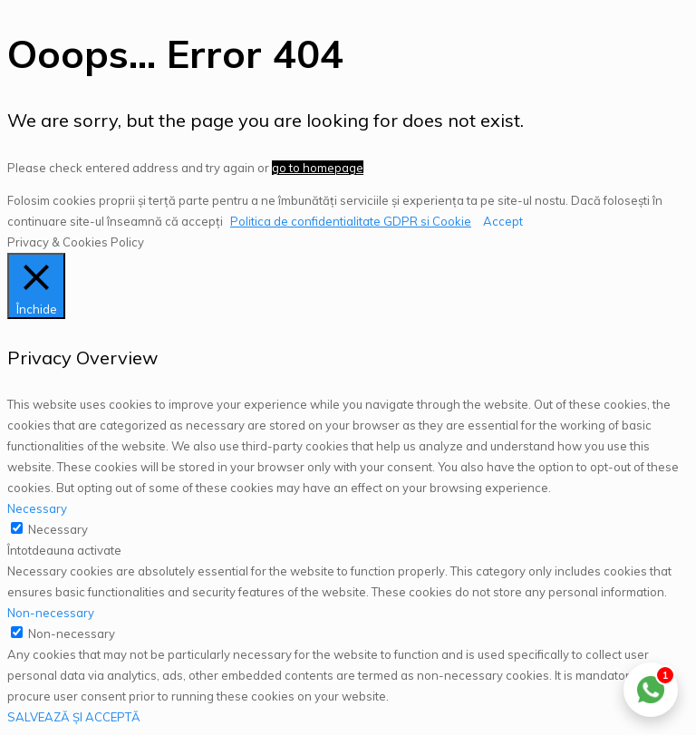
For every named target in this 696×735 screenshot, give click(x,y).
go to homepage (317, 167)
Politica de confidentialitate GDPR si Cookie (350, 221)
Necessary (58, 529)
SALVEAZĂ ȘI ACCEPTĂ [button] (73, 717)
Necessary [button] (37, 508)
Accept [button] (503, 221)
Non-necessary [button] (50, 612)
